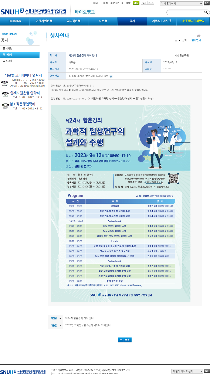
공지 (184, 40)
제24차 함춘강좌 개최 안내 (79, 318)
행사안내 (7, 55)
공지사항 (7, 48)
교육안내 (7, 61)
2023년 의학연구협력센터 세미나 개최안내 (88, 325)
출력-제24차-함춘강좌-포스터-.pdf (89, 76)
